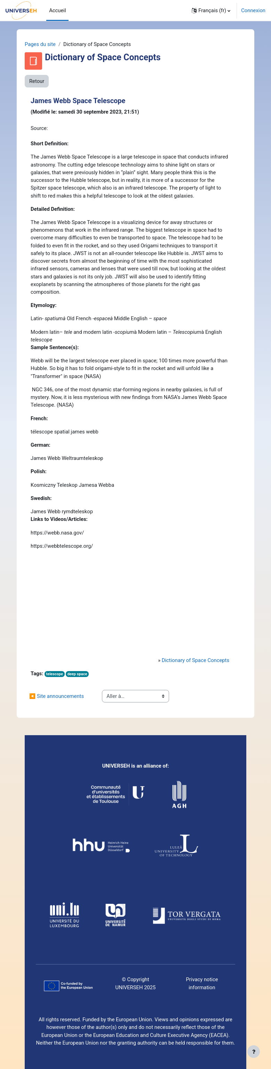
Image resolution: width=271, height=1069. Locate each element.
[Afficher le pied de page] (253, 1051)
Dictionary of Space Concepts (195, 660)
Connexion (253, 10)
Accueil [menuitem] (57, 10)
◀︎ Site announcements (56, 696)
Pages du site (40, 44)
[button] (211, 10)
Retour (36, 81)
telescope (54, 674)
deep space (77, 674)
